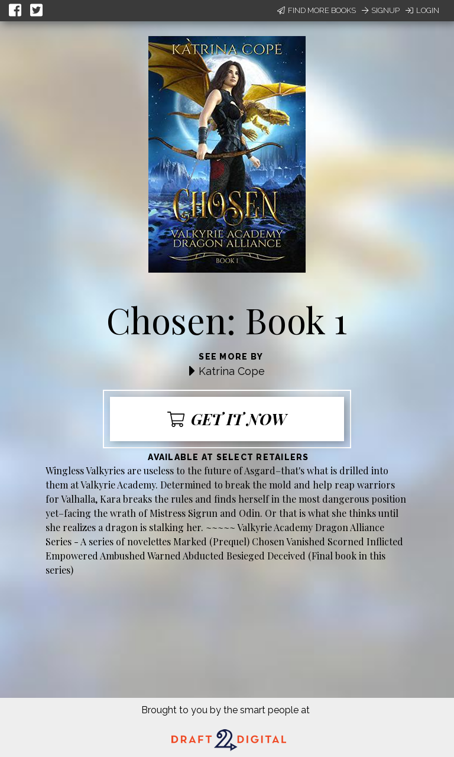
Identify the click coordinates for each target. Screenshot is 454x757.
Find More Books (316, 10)
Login (422, 10)
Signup (381, 10)
